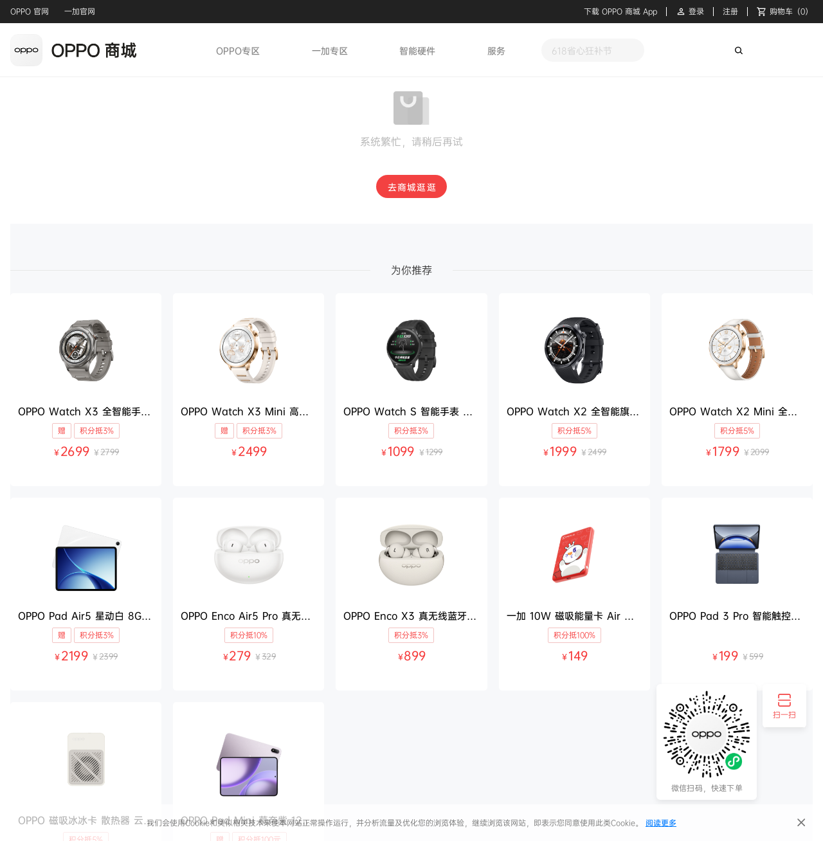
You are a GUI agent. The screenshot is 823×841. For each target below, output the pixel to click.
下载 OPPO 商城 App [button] (620, 11)
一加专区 (330, 50)
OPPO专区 (238, 50)
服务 (496, 50)
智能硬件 (417, 50)
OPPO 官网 (29, 11)
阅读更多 (661, 822)
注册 (730, 11)
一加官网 (79, 11)
